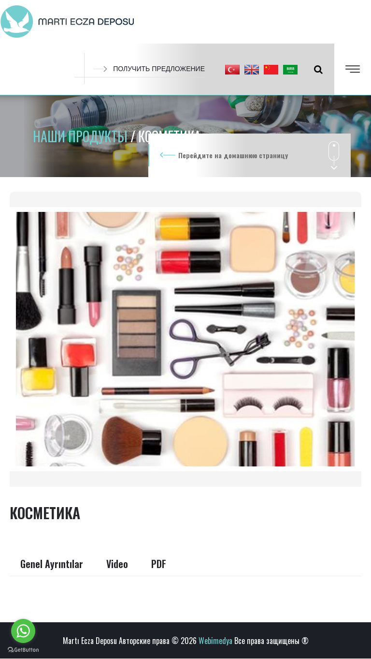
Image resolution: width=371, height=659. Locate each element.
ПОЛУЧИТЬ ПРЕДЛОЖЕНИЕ (149, 68)
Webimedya (215, 640)
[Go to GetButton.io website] (23, 649)
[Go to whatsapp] (23, 631)
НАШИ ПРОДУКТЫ (81, 136)
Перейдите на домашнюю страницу (233, 155)
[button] (232, 69)
